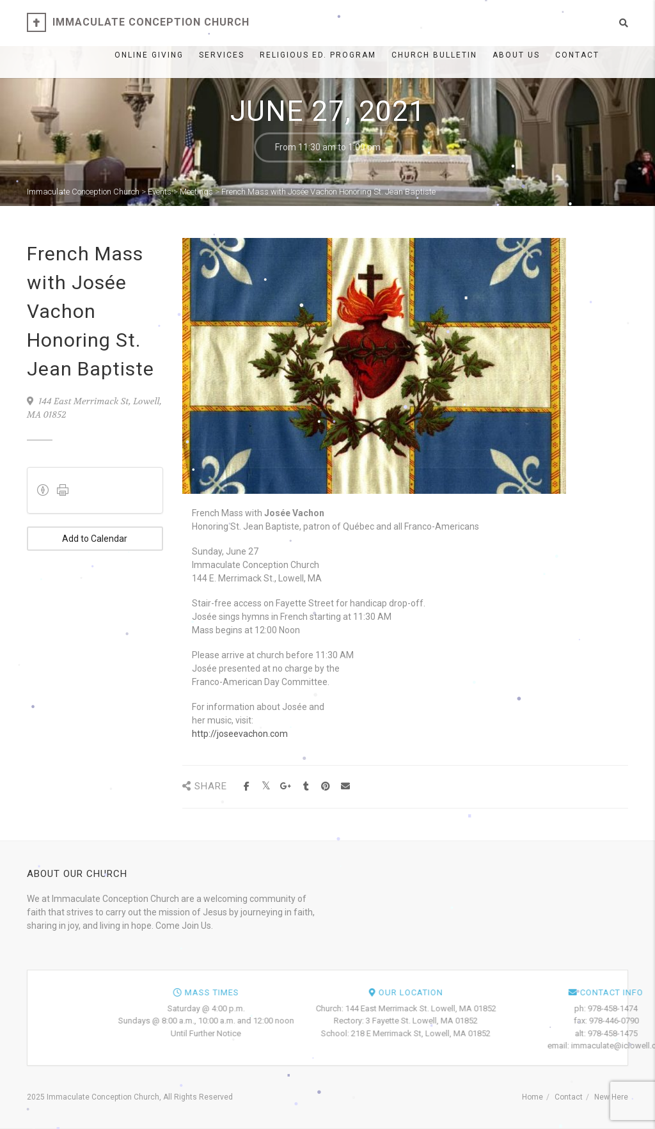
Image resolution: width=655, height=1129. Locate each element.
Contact (577, 55)
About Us (516, 55)
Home (532, 1097)
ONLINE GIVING (149, 55)
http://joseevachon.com (240, 734)
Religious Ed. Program (318, 55)
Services (221, 55)
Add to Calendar (94, 538)
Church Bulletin (434, 55)
